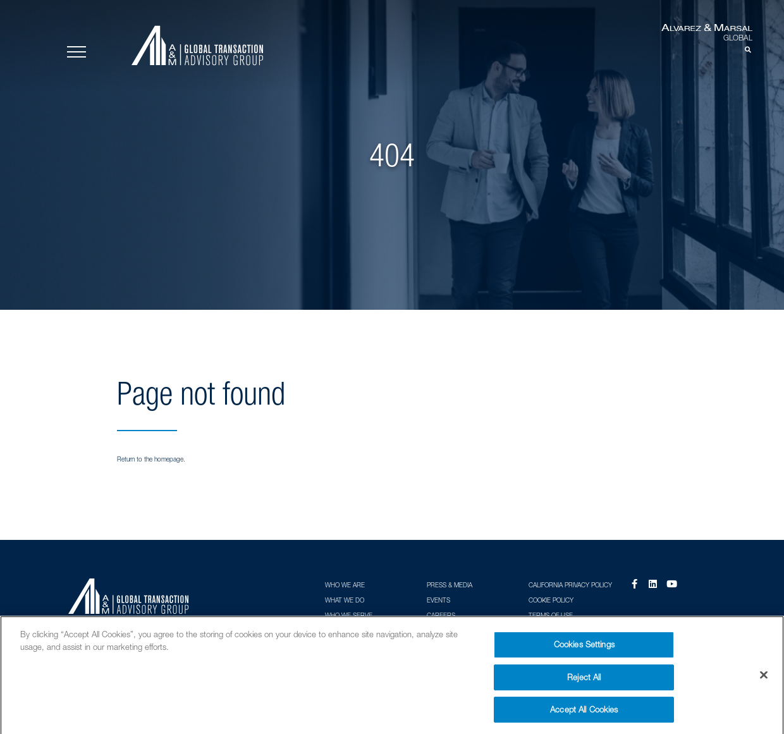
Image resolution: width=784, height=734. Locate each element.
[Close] (764, 680)
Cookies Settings (584, 649)
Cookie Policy (551, 600)
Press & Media (449, 585)
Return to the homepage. (151, 459)
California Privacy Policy (570, 585)
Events (438, 600)
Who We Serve (348, 615)
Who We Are (345, 585)
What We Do (344, 600)
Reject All (584, 681)
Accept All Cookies (584, 714)
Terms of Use (551, 615)
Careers (441, 615)
